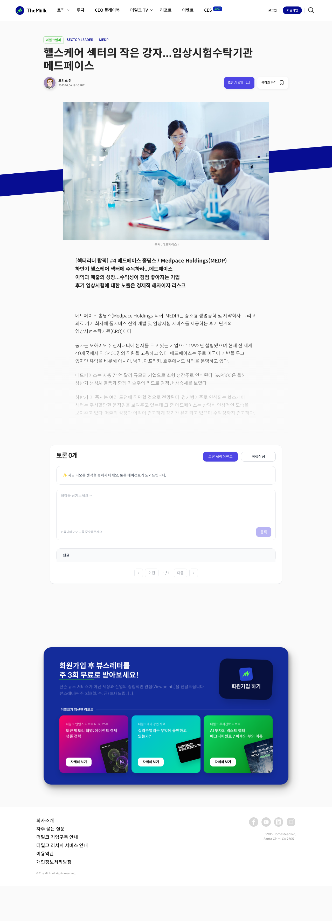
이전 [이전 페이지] (151, 573)
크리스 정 (65, 81)
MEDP (103, 40)
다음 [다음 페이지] (180, 573)
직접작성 (258, 456)
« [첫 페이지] (139, 573)
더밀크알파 (53, 40)
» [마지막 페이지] (194, 573)
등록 (263, 532)
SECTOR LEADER (80, 40)
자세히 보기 (79, 876)
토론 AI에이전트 (220, 456)
